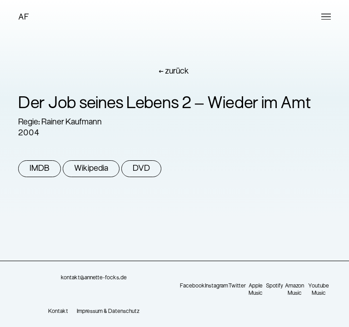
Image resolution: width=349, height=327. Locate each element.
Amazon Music (294, 289)
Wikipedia (91, 169)
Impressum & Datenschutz (108, 311)
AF (23, 17)
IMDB (40, 169)
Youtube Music (318, 289)
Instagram (216, 286)
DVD (141, 169)
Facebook (192, 286)
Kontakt (58, 311)
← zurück (174, 71)
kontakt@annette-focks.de (94, 278)
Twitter (237, 286)
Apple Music (256, 289)
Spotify (274, 286)
